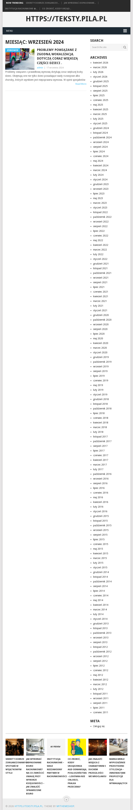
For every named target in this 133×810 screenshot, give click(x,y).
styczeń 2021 (100, 310)
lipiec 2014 (99, 590)
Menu (9, 30)
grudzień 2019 (101, 357)
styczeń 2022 (100, 259)
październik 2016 (102, 474)
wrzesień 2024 (101, 142)
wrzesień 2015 (101, 530)
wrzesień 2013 (101, 637)
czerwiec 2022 (100, 235)
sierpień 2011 (100, 703)
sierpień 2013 (100, 642)
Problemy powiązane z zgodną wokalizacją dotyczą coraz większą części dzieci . (57, 56)
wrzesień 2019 (101, 366)
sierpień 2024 (100, 146)
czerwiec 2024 (100, 156)
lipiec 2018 (99, 413)
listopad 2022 (100, 212)
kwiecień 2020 (100, 343)
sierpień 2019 (100, 371)
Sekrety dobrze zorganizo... (42, 3)
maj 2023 (98, 198)
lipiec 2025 (99, 95)
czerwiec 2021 (100, 291)
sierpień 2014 (100, 586)
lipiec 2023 (99, 193)
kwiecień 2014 (100, 604)
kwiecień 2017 (100, 460)
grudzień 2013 (101, 623)
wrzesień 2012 (101, 656)
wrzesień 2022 (101, 221)
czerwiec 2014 (100, 595)
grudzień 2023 (101, 184)
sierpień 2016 (100, 483)
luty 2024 (98, 174)
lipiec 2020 (99, 333)
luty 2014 (98, 614)
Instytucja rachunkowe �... (21, 8)
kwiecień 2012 (100, 679)
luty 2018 (98, 432)
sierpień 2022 (100, 226)
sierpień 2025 (100, 90)
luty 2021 (98, 305)
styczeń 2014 (100, 618)
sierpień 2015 (100, 534)
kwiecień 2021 (100, 296)
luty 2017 (98, 469)
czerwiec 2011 (100, 712)
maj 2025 (98, 104)
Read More (81, 84)
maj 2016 (98, 497)
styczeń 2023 (100, 207)
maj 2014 (98, 600)
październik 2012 (102, 651)
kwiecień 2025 (100, 109)
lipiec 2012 (99, 665)
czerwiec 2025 (100, 100)
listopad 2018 (100, 403)
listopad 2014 (100, 576)
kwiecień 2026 (100, 62)
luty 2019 (98, 389)
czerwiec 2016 (100, 492)
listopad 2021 (100, 268)
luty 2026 (98, 72)
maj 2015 (98, 548)
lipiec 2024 (99, 151)
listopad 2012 (100, 647)
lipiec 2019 (99, 375)
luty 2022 (98, 254)
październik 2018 (102, 408)
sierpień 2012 (100, 661)
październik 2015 (102, 525)
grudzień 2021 (101, 263)
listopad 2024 (100, 132)
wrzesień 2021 (101, 277)
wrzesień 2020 (101, 324)
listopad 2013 (100, 628)
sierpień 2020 (100, 329)
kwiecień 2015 (100, 553)
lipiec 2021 (99, 287)
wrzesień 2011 (101, 698)
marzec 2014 (100, 609)
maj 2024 (98, 160)
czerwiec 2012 (100, 670)
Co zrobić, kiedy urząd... (56, 8)
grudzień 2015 (101, 516)
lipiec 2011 (99, 707)
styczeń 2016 (100, 511)
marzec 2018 (100, 427)
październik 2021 (102, 273)
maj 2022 (98, 240)
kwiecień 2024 (100, 165)
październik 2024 (102, 137)
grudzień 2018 (101, 399)
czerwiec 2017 (100, 455)
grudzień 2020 (101, 315)
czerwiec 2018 (100, 418)
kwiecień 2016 (100, 502)
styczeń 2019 (100, 394)
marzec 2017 (100, 464)
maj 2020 (98, 338)
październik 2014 (102, 581)
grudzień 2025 (101, 81)
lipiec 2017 (99, 450)
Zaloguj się (99, 726)
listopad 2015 (100, 520)
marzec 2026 (100, 67)
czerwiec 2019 (100, 380)
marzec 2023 (100, 203)
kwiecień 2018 (100, 422)
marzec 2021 (100, 301)
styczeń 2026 (100, 76)
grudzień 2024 (101, 128)
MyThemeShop (65, 806)
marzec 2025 (100, 114)
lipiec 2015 (99, 539)
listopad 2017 (100, 436)
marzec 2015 (100, 558)
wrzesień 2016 (101, 478)
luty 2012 (98, 689)
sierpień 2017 (100, 446)
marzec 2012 (100, 684)
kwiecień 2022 (100, 245)
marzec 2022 (100, 249)
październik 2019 (102, 361)
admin (40, 67)
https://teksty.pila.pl (66, 19)
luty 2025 (98, 118)
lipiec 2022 (99, 231)
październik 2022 (102, 217)
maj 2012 (98, 675)
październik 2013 (102, 633)
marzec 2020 (100, 347)
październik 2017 (102, 441)
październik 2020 (102, 319)
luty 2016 (98, 506)
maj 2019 (98, 385)
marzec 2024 (100, 170)
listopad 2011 (100, 693)
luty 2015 (98, 562)
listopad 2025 (100, 86)
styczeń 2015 (100, 567)
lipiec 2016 (99, 488)
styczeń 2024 (100, 179)
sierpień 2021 (100, 282)
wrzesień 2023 (101, 188)
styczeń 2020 (100, 352)
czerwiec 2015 (100, 544)
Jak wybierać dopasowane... (80, 3)
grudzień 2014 (101, 572)
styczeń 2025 (100, 123)
